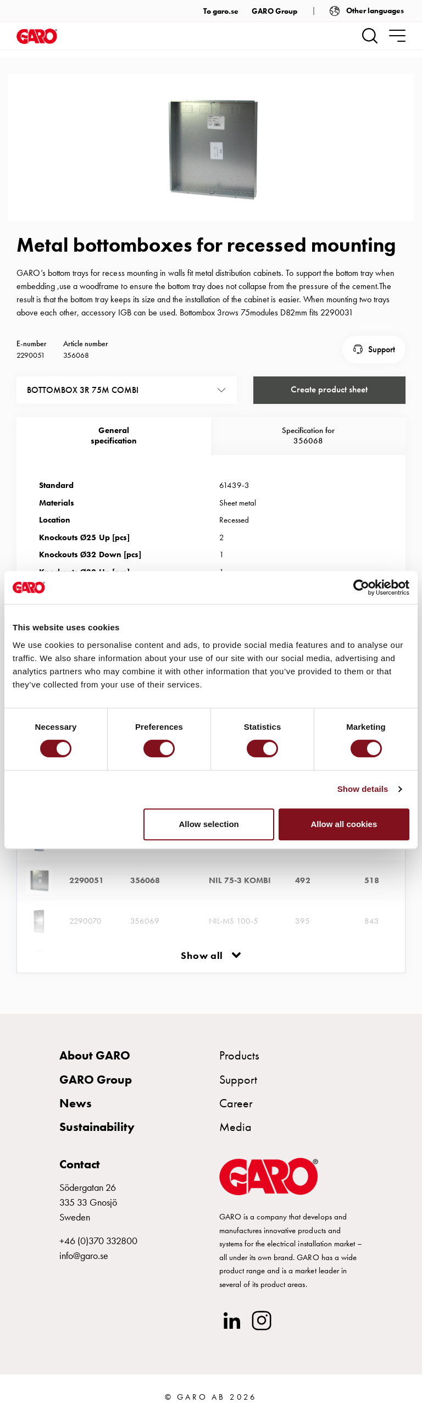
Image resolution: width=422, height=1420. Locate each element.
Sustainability (97, 1133)
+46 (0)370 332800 (98, 1247)
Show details (362, 789)
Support (381, 365)
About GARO (94, 1062)
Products (239, 1062)
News (75, 1109)
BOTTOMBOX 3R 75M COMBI (82, 405)
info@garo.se (83, 1262)
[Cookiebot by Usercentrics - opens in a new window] (361, 587)
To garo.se (220, 11)
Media (235, 1133)
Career (236, 1109)
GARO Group (274, 11)
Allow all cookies (343, 824)
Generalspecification (114, 450)
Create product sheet (329, 404)
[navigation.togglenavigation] (397, 35)
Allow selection (209, 824)
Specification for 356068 (308, 450)
